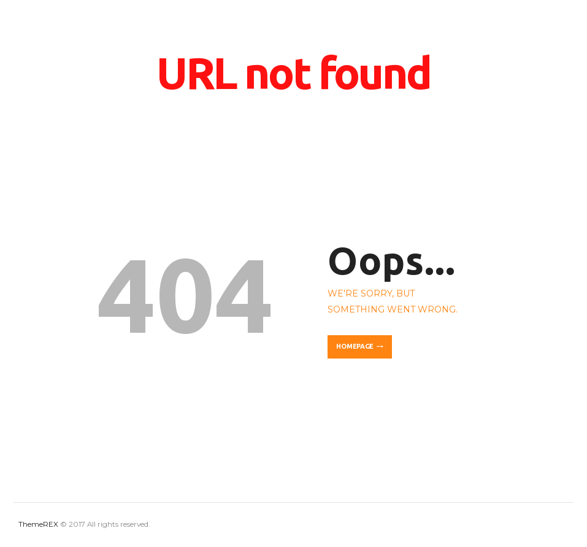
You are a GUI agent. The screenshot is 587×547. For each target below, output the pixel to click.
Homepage (355, 346)
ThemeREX (38, 524)
